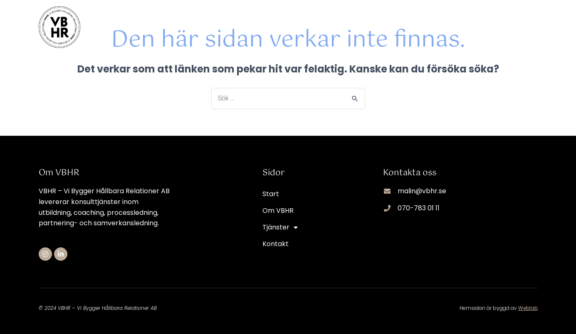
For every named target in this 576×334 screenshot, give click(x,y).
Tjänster (473, 18)
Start (374, 18)
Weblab (528, 308)
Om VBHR (419, 18)
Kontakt (525, 18)
